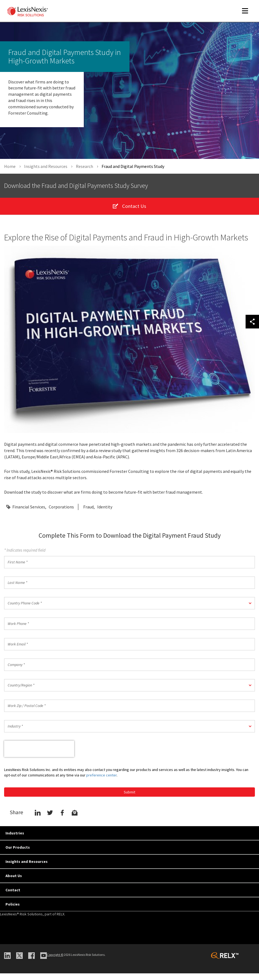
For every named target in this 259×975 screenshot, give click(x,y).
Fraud (88, 508)
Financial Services (28, 508)
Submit (129, 793)
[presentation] (39, 750)
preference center (101, 776)
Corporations (61, 508)
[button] (129, 605)
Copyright (55, 956)
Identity (104, 508)
